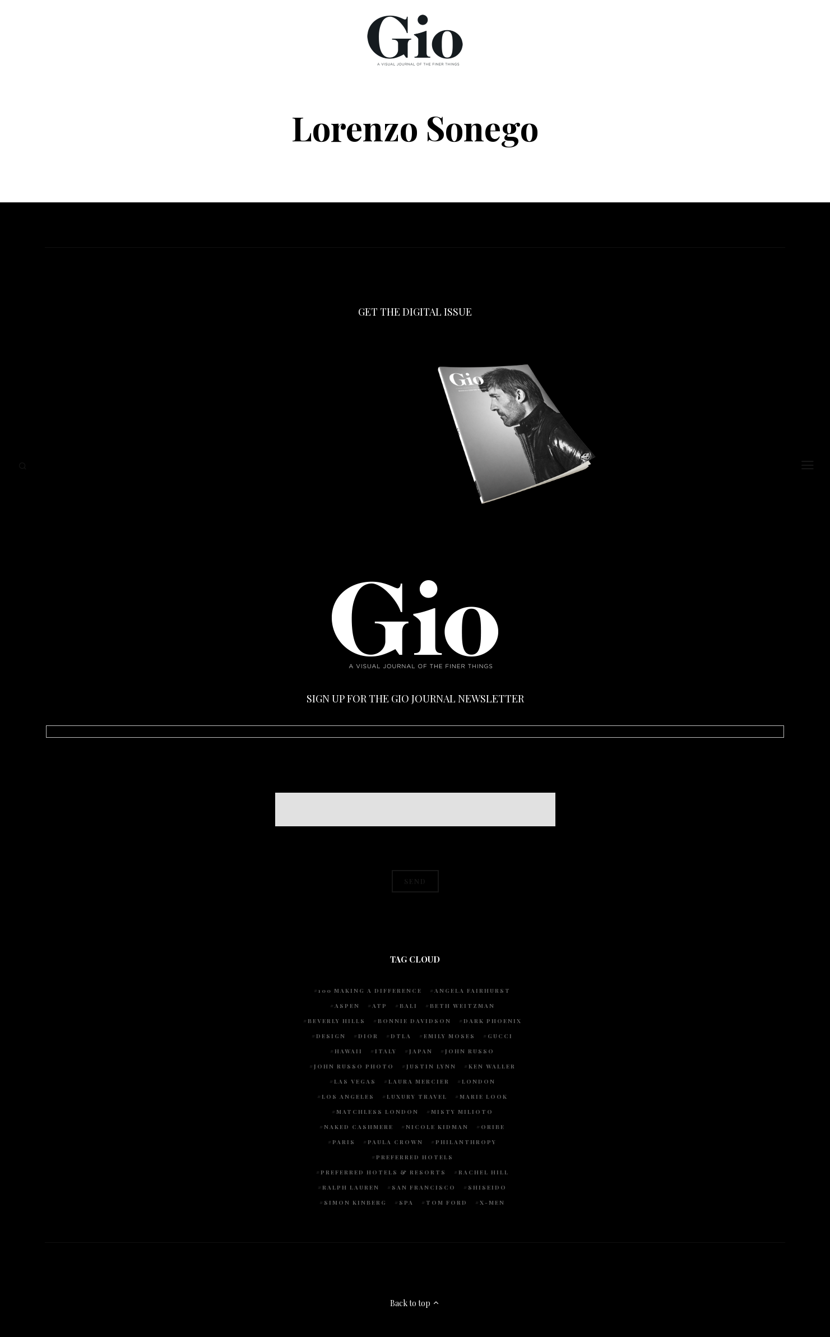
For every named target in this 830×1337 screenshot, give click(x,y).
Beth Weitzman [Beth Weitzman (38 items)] (462, 1006)
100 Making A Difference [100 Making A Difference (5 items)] (370, 990)
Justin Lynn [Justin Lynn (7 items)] (431, 1066)
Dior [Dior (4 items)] (368, 1036)
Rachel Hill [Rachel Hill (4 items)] (483, 1172)
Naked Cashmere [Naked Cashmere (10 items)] (358, 1127)
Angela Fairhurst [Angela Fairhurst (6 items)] (472, 990)
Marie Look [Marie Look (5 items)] (484, 1096)
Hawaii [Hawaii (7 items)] (349, 1051)
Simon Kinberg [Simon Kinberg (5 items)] (355, 1202)
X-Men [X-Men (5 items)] (492, 1202)
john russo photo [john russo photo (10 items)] (354, 1066)
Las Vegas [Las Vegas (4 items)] (355, 1081)
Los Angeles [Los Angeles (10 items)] (348, 1096)
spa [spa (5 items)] (406, 1202)
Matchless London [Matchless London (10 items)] (377, 1112)
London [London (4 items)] (478, 1081)
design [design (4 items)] (331, 1036)
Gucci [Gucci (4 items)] (500, 1036)
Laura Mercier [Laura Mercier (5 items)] (418, 1081)
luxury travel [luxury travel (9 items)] (417, 1096)
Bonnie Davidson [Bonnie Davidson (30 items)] (414, 1021)
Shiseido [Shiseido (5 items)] (487, 1187)
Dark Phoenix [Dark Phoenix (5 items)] (492, 1021)
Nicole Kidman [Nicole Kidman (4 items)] (437, 1127)
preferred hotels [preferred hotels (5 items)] (414, 1157)
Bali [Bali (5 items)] (409, 1006)
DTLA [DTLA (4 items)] (401, 1036)
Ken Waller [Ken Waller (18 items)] (492, 1066)
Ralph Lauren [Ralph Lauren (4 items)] (350, 1187)
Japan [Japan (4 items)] (421, 1051)
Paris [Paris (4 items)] (343, 1142)
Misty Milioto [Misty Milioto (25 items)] (462, 1112)
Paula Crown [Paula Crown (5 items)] (395, 1142)
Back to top (415, 1303)
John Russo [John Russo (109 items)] (469, 1051)
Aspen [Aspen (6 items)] (347, 1006)
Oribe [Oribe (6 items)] (493, 1127)
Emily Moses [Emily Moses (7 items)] (449, 1036)
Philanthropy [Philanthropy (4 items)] (466, 1142)
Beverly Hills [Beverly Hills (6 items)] (336, 1021)
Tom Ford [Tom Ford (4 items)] (446, 1202)
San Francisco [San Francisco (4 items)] (424, 1187)
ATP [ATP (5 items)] (379, 1006)
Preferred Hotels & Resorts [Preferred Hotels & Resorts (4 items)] (383, 1172)
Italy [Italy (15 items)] (386, 1051)
